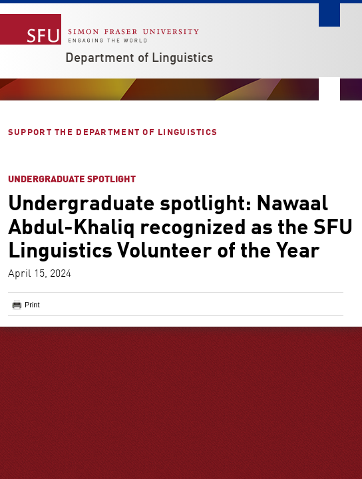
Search (329, 15)
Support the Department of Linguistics (114, 132)
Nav (329, 88)
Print (32, 305)
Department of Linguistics (139, 58)
